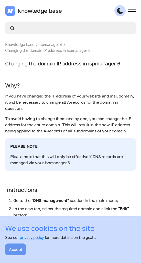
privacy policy (32, 237)
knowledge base (40, 11)
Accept (15, 249)
